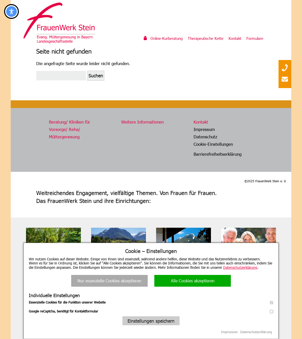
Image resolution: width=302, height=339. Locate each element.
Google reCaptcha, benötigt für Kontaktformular (151, 311)
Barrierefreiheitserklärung (218, 154)
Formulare (254, 38)
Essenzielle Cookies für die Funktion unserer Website (151, 302)
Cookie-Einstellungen (213, 144)
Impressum (204, 129)
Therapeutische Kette (205, 38)
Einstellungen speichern (151, 321)
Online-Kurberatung (166, 38)
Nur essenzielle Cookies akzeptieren (109, 280)
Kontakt (235, 38)
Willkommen (145, 38)
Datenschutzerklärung (240, 267)
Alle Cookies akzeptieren (193, 280)
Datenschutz (205, 136)
